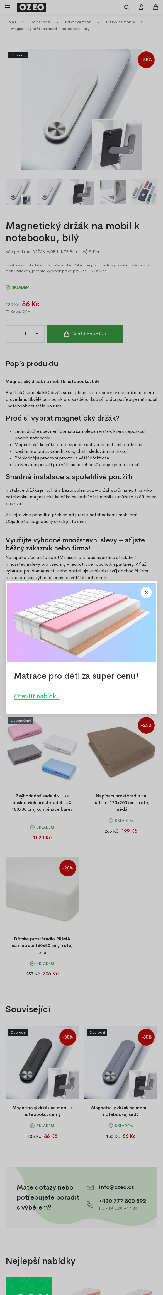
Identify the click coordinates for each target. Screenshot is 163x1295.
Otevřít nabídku (37, 696)
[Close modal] (146, 592)
